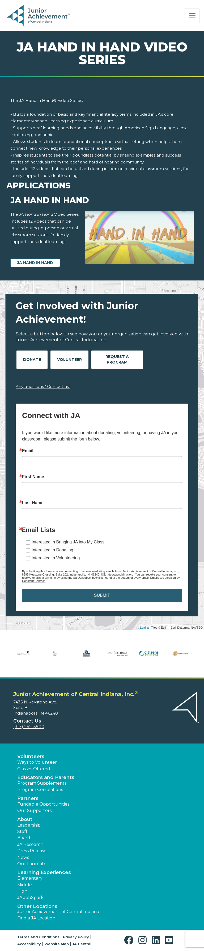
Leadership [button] (29, 825)
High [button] (22, 891)
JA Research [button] (30, 844)
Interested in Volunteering (56, 558)
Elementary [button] (29, 878)
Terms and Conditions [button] (38, 937)
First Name (33, 477)
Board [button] (23, 837)
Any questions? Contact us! (43, 386)
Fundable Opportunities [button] (43, 804)
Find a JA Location (36, 917)
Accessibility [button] (29, 944)
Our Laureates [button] (32, 863)
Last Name (33, 503)
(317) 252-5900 (28, 726)
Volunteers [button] (30, 756)
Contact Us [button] (27, 721)
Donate (32, 359)
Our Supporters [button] (34, 810)
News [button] (23, 857)
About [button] (24, 819)
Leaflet (144, 627)
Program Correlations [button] (40, 789)
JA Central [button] (81, 944)
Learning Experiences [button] (44, 872)
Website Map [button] (56, 944)
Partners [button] (28, 798)
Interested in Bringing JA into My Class (68, 542)
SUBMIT (102, 595)
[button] (130, 940)
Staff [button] (22, 831)
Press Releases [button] (32, 850)
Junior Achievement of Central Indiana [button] (58, 911)
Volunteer (69, 359)
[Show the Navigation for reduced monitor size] (192, 15)
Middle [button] (24, 884)
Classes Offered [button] (33, 768)
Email (27, 451)
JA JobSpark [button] (30, 897)
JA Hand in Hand (35, 262)
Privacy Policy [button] (76, 937)
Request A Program (117, 359)
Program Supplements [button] (41, 783)
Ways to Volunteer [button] (37, 762)
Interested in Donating (52, 550)
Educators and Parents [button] (45, 777)
